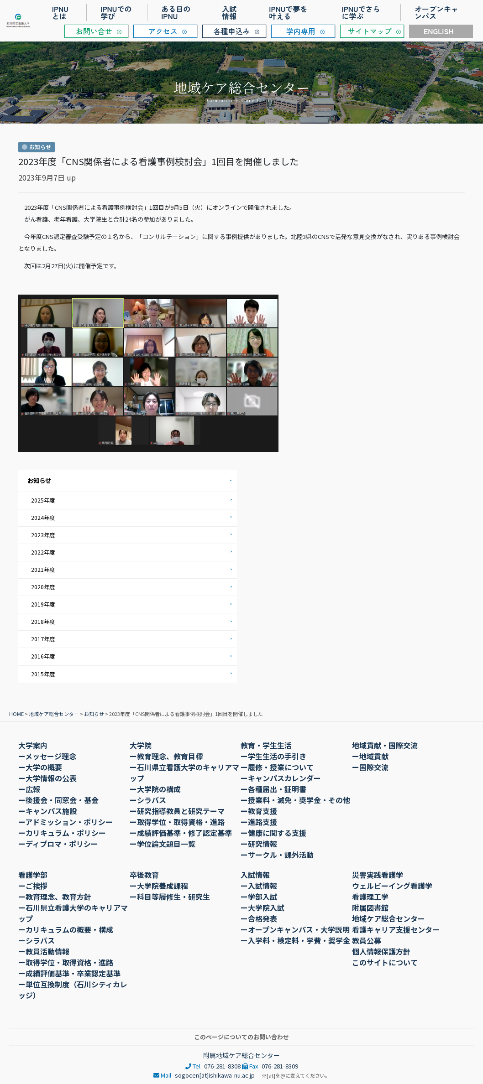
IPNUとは (60, 12)
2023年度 (43, 534)
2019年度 (43, 603)
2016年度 (43, 655)
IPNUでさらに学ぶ (361, 12)
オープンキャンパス (436, 12)
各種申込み (232, 31)
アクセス (163, 31)
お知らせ (39, 480)
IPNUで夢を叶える (288, 12)
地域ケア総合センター (54, 712)
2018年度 (43, 620)
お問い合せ (94, 31)
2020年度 (43, 586)
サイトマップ (370, 31)
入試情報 (229, 12)
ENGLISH (439, 31)
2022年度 (43, 551)
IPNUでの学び (115, 12)
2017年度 (43, 638)
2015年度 (43, 672)
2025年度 (43, 499)
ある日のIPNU (175, 12)
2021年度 (43, 568)
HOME (16, 712)
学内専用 (300, 31)
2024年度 (43, 517)
